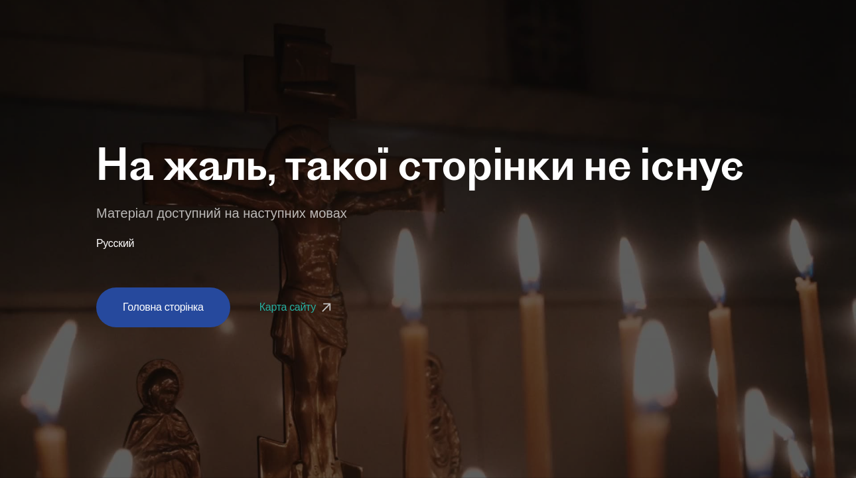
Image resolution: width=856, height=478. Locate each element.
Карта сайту (296, 307)
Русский (115, 243)
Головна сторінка (163, 307)
